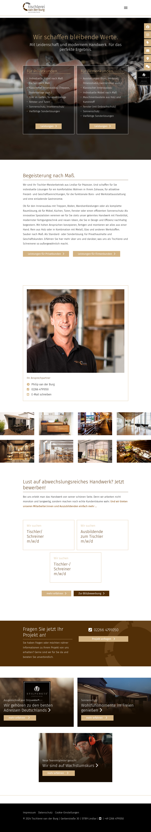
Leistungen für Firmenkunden (95, 253)
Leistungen (47, 126)
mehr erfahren (55, 593)
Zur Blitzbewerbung (90, 593)
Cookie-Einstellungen (67, 812)
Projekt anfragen (102, 638)
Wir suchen (34, 525)
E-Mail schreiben (41, 394)
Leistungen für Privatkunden (44, 253)
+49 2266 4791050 (114, 818)
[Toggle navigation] (125, 7)
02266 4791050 (40, 389)
